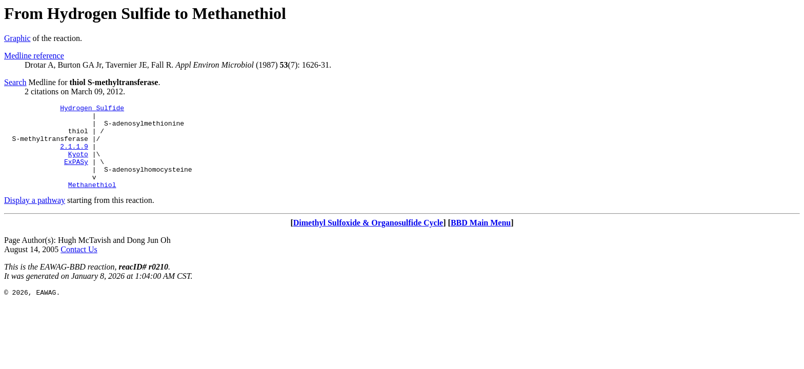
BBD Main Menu (481, 239)
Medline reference (34, 55)
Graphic (17, 38)
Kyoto (78, 164)
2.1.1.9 (74, 155)
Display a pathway (34, 217)
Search (15, 82)
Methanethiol (92, 201)
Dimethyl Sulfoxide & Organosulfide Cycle (368, 239)
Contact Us (79, 266)
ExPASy (76, 173)
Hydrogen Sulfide (92, 109)
